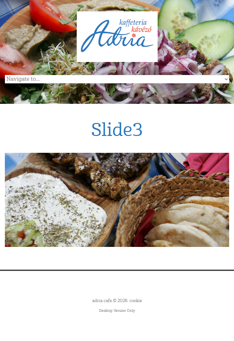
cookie (135, 300)
